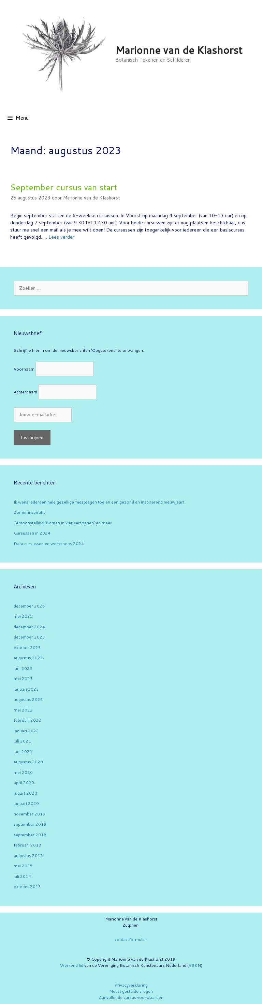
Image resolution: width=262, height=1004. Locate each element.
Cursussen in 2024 (32, 533)
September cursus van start (63, 187)
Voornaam (24, 369)
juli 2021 (22, 741)
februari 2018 (27, 845)
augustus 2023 (28, 658)
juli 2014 (22, 876)
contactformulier (131, 939)
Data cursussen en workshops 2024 (49, 543)
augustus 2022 (28, 699)
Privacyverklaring (131, 985)
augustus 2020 (28, 762)
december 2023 (29, 637)
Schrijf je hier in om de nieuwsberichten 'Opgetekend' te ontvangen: (79, 350)
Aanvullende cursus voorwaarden (131, 997)
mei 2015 (23, 866)
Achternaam (25, 392)
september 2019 (30, 824)
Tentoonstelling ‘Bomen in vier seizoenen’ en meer (63, 523)
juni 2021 (23, 751)
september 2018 (30, 835)
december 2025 (29, 606)
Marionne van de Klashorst (179, 50)
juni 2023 (23, 668)
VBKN (195, 965)
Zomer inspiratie (30, 512)
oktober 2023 (27, 647)
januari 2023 (26, 689)
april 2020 (24, 782)
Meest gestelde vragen (131, 991)
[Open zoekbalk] (252, 118)
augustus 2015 (28, 855)
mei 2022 (23, 710)
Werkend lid (71, 965)
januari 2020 (26, 803)
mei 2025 (23, 616)
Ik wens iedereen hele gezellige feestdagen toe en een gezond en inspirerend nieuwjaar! (99, 502)
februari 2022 (27, 720)
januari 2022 (26, 731)
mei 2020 (23, 772)
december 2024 (29, 627)
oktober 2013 (27, 886)
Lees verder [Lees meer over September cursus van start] (61, 237)
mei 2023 (23, 678)
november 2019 (29, 814)
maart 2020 (25, 793)
